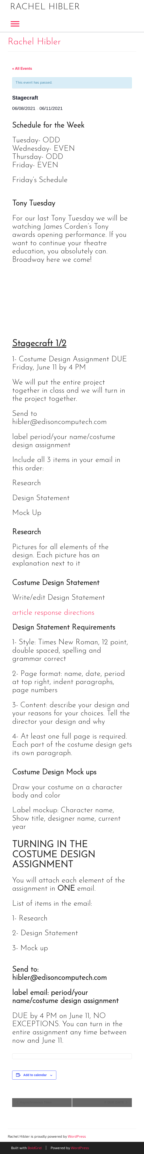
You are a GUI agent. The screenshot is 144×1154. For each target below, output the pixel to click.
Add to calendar (35, 1075)
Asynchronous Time (35, 1102)
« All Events (22, 68)
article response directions (53, 613)
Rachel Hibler (45, 7)
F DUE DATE (114, 1102)
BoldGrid (35, 1148)
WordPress (77, 1136)
